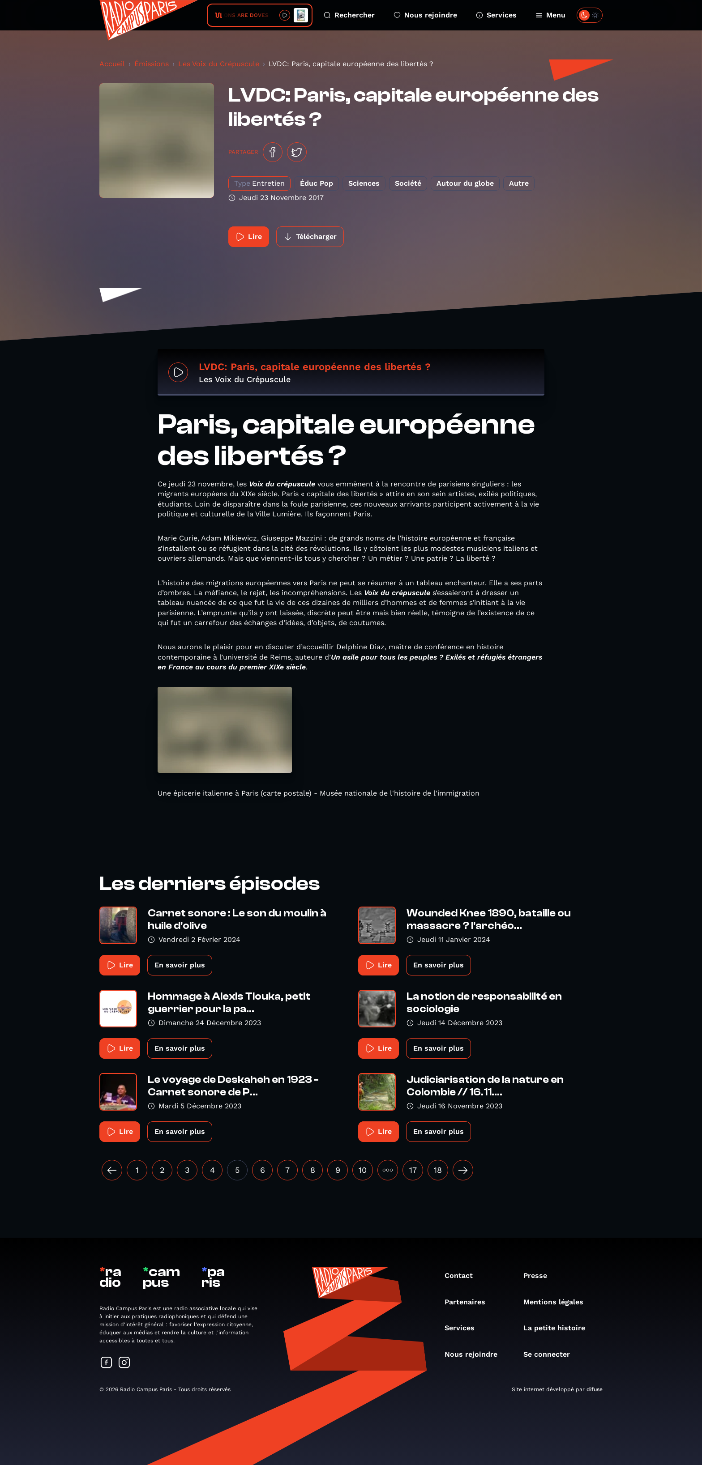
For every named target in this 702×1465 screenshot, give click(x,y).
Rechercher (349, 15)
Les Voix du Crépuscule (218, 64)
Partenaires (469, 1302)
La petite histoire (558, 1328)
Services (496, 15)
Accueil (112, 64)
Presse (539, 1275)
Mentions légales (557, 1302)
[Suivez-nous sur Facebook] (106, 1363)
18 (438, 1170)
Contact (463, 1275)
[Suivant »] (463, 1170)
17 (413, 1170)
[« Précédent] (112, 1170)
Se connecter (551, 1354)
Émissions (151, 64)
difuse (594, 1389)
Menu (550, 15)
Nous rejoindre (425, 15)
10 (363, 1170)
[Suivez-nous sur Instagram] (124, 1363)
